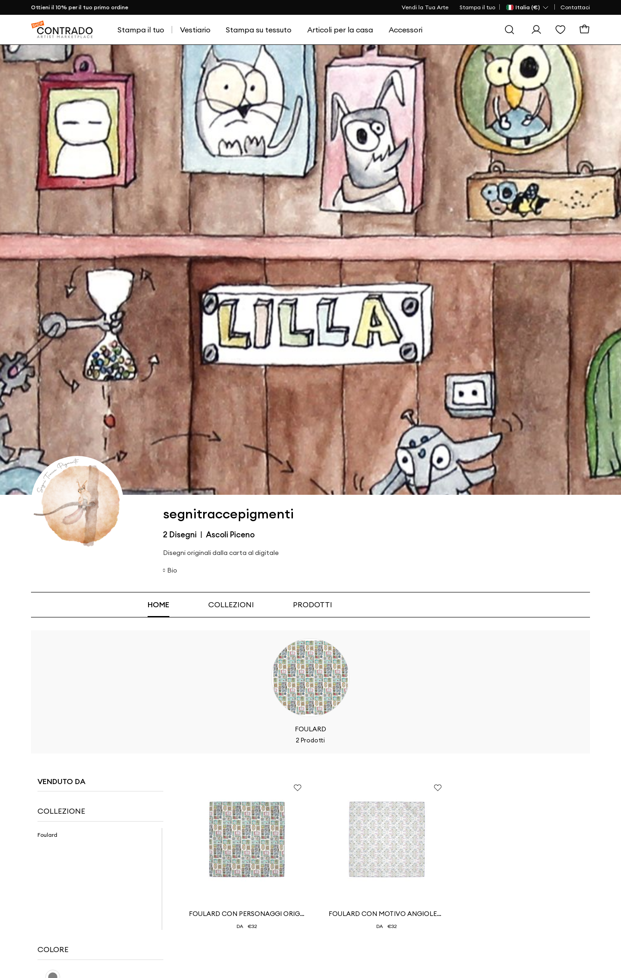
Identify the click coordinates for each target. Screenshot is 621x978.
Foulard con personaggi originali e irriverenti (247, 913)
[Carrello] (584, 30)
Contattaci (575, 7)
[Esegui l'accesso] (536, 29)
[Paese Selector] (527, 7)
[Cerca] (509, 30)
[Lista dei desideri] (560, 29)
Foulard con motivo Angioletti (387, 913)
